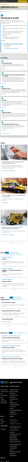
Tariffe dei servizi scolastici (8, 347)
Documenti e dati (4, 402)
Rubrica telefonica (13, 455)
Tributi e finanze (13, 406)
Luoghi (2, 429)
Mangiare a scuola (6, 88)
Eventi (4, 429)
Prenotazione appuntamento (15, 434)
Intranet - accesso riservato (15, 441)
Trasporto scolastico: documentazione (11, 338)
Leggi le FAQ (12, 432)
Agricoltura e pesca (13, 414)
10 (23, 366)
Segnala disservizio (13, 436)
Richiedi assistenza (13, 437)
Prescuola (4, 100)
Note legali (12, 449)
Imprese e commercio (14, 395)
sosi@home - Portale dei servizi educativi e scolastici (12, 270)
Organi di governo (4, 389)
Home (2, 11)
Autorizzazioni (12, 412)
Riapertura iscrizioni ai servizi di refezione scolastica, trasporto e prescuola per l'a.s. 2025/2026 (12, 228)
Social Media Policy (13, 448)
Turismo (11, 400)
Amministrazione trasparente (15, 444)
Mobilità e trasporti (13, 402)
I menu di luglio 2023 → (6, 133)
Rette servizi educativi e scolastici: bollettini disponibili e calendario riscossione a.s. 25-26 (13, 162)
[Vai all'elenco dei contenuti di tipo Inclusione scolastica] (12, 234)
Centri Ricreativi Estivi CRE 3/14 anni (10, 124)
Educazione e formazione (14, 404)
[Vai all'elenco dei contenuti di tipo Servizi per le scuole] (5, 170)
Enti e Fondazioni (4, 395)
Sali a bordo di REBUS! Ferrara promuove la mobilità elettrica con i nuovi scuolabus (14, 196)
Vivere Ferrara (4, 426)
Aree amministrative (4, 391)
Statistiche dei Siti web (14, 439)
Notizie (2, 419)
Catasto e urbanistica (14, 399)
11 (25, 366)
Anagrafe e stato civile (14, 389)
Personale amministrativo (3, 399)
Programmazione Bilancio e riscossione (11, 311)
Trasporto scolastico (6, 112)
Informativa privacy (13, 446)
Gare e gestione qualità (7, 319)
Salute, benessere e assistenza (15, 410)
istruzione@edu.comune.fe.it (12, 48)
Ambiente (11, 408)
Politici (2, 397)
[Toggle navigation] (1, 4)
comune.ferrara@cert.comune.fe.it (16, 427)
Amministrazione (5, 386)
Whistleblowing (13, 453)
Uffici (1, 393)
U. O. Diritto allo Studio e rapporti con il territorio (13, 43)
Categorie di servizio (14, 386)
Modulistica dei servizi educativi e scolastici (12, 358)
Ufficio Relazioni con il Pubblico (15, 426)
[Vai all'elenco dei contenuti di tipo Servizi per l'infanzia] (12, 170)
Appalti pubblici (12, 397)
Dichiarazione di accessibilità (15, 451)
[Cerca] (26, 4)
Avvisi (2, 423)
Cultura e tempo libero (14, 391)
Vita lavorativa (12, 393)
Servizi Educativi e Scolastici (8, 302)
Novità (2, 416)
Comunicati (3, 421)
